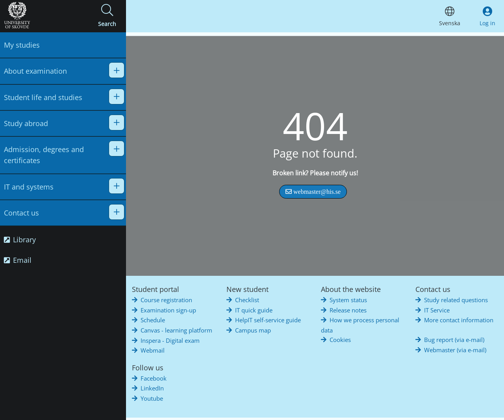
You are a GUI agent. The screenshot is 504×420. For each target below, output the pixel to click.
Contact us (21, 212)
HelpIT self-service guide (268, 320)
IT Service (437, 310)
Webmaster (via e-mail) (455, 350)
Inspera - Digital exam (170, 340)
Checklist (247, 300)
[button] (107, 16)
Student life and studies (43, 97)
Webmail (153, 350)
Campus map (253, 330)
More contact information (458, 320)
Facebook (154, 378)
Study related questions (456, 300)
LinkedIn (152, 388)
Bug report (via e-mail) (454, 340)
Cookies (340, 340)
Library (20, 239)
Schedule (153, 320)
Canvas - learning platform (176, 330)
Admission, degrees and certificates (44, 155)
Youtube (152, 398)
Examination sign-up (168, 310)
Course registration (166, 300)
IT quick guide (253, 310)
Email (18, 260)
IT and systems (29, 186)
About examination (35, 71)
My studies (22, 45)
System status (348, 300)
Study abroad (26, 123)
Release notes (348, 310)
